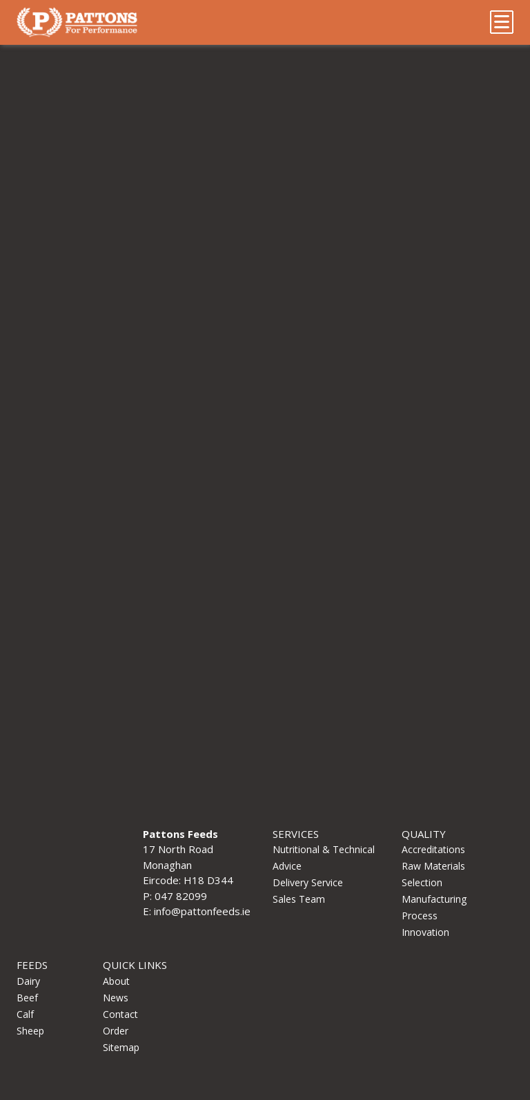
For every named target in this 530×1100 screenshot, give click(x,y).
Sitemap (121, 1047)
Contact (120, 1014)
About (116, 981)
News (115, 997)
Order (115, 1030)
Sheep (30, 1030)
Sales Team (299, 899)
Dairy (28, 981)
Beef (27, 997)
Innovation (425, 932)
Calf (25, 1014)
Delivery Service (308, 882)
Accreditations (433, 849)
